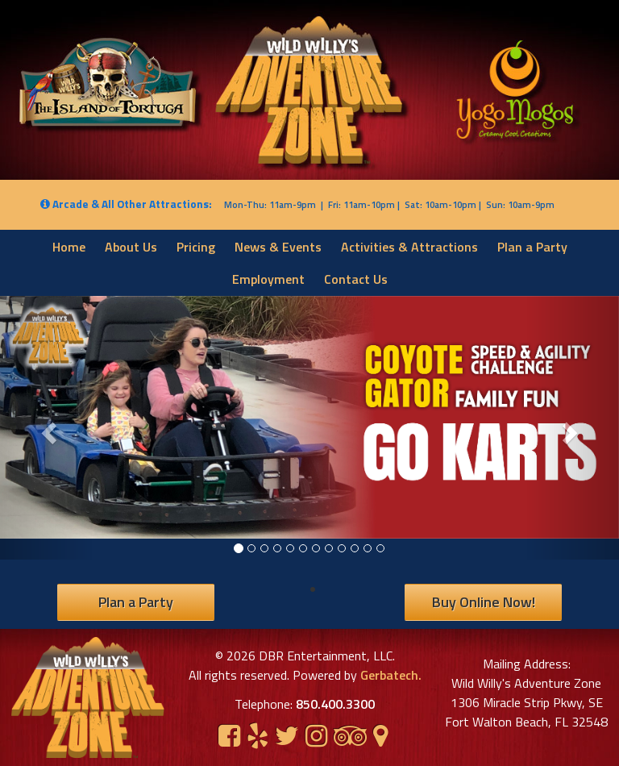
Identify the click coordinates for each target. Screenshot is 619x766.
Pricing (196, 246)
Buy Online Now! (483, 602)
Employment (268, 279)
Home (68, 246)
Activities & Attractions (409, 246)
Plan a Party (532, 246)
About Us (131, 246)
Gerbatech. (389, 675)
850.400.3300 (335, 704)
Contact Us (356, 279)
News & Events (278, 246)
